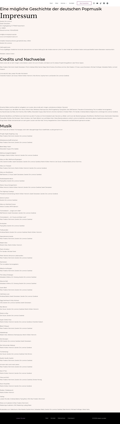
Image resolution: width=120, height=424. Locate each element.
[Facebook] (104, 3)
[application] (66, 3)
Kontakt (71, 3)
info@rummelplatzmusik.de (8, 34)
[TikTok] (100, 3)
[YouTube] (97, 3)
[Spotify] (107, 3)
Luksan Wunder (21, 418)
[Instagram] (94, 3)
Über (56, 3)
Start (51, 3)
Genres (64, 3)
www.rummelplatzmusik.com (9, 36)
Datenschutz (61, 418)
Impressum (69, 418)
